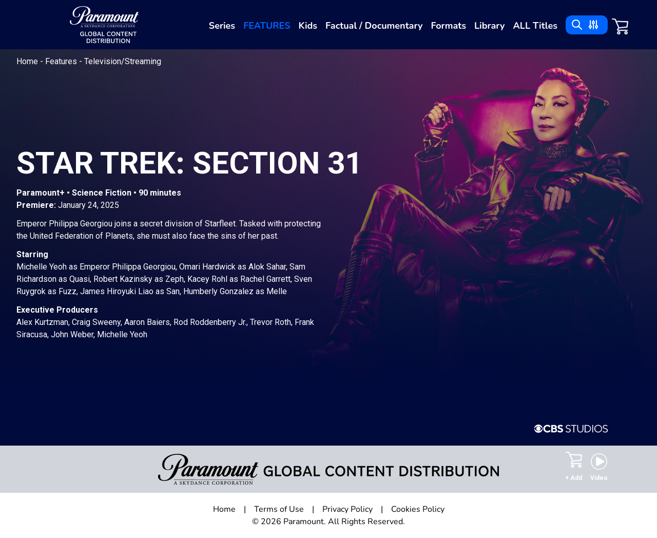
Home (28, 61)
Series (222, 26)
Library (489, 26)
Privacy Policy (347, 509)
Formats (448, 26)
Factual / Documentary (373, 26)
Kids (308, 26)
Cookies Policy (418, 509)
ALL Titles (535, 26)
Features (266, 26)
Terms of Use (279, 509)
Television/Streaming (122, 61)
